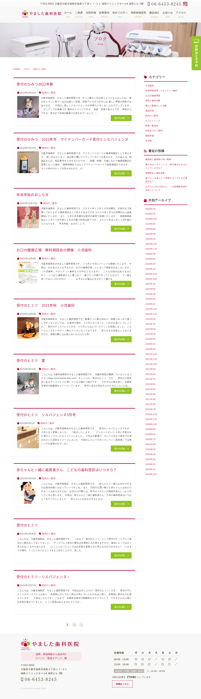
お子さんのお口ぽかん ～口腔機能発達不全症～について (166, 193)
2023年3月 (151, 308)
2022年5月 (151, 345)
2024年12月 (151, 250)
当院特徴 (91, 14)
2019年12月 (151, 492)
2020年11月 (151, 434)
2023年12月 (151, 282)
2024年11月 (151, 255)
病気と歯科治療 (153, 101)
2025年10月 (151, 224)
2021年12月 (151, 366)
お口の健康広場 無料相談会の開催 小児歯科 (54, 249)
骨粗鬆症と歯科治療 (155, 176)
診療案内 (104, 14)
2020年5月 (151, 466)
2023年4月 (151, 303)
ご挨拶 (79, 14)
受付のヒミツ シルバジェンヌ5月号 (46, 414)
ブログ (183, 25)
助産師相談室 (138, 14)
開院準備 (150, 138)
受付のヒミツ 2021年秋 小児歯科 (46, 305)
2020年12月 (151, 429)
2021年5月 (151, 402)
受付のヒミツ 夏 (31, 360)
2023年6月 (151, 297)
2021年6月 (151, 397)
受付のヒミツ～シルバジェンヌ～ (43, 576)
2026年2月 (151, 213)
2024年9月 (151, 261)
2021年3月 (151, 413)
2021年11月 (151, 371)
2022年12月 (151, 318)
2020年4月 (151, 471)
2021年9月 (151, 381)
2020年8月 (151, 450)
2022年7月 (151, 334)
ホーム (68, 14)
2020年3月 (151, 476)
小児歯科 (150, 85)
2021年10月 (151, 376)
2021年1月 (151, 423)
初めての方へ (120, 14)
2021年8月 (151, 387)
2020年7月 (151, 455)
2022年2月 (151, 360)
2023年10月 (151, 287)
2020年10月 (151, 439)
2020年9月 (151, 445)
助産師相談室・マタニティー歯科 (162, 91)
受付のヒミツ (29, 525)
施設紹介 (154, 14)
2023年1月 (151, 313)
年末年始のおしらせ (33, 194)
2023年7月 (151, 292)
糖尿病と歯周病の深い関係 (159, 162)
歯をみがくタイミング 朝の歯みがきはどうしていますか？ (166, 169)
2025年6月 (151, 234)
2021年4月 (151, 408)
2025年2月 (151, 245)
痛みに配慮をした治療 (156, 106)
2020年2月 (151, 481)
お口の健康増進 (153, 96)
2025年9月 (151, 229)
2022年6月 (151, 339)
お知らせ (168, 14)
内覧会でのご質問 (154, 133)
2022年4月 (151, 350)
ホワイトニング (153, 122)
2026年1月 (151, 219)
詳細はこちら (123, 684)
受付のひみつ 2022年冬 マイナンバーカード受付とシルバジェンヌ (72, 139)
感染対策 (150, 112)
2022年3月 (151, 355)
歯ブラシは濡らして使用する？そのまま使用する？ (166, 184)
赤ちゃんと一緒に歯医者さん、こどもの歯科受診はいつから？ (67, 469)
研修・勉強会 (152, 127)
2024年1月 (151, 276)
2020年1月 (151, 487)
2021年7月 (151, 392)
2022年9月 (151, 329)
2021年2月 (151, 418)
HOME (17, 69)
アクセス (181, 14)
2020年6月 (151, 460)
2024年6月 (151, 266)
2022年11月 (151, 324)
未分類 (148, 143)
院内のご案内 (39, 69)
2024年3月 (151, 271)
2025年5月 (151, 240)
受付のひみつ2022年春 (35, 84)
